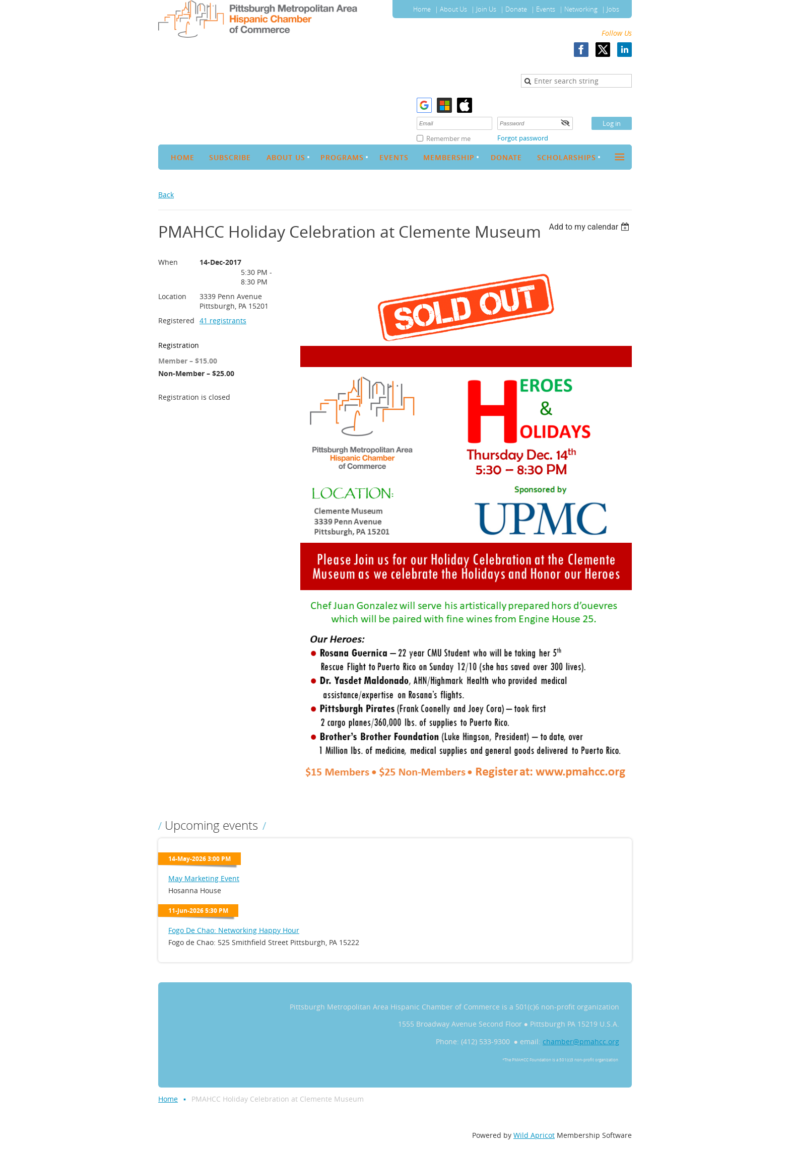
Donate (516, 9)
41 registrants (223, 320)
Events (545, 9)
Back (166, 194)
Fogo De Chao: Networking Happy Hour (233, 930)
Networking (581, 9)
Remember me (448, 138)
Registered (176, 320)
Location (172, 296)
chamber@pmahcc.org (581, 1041)
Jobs (613, 9)
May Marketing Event (203, 878)
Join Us (486, 9)
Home (422, 9)
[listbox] (590, 227)
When (168, 262)
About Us (453, 9)
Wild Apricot (534, 1135)
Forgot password (522, 137)
